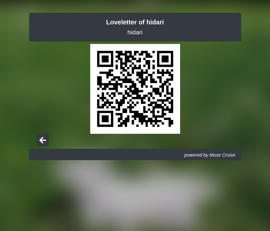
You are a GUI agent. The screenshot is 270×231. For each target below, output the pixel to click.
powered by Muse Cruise (209, 155)
